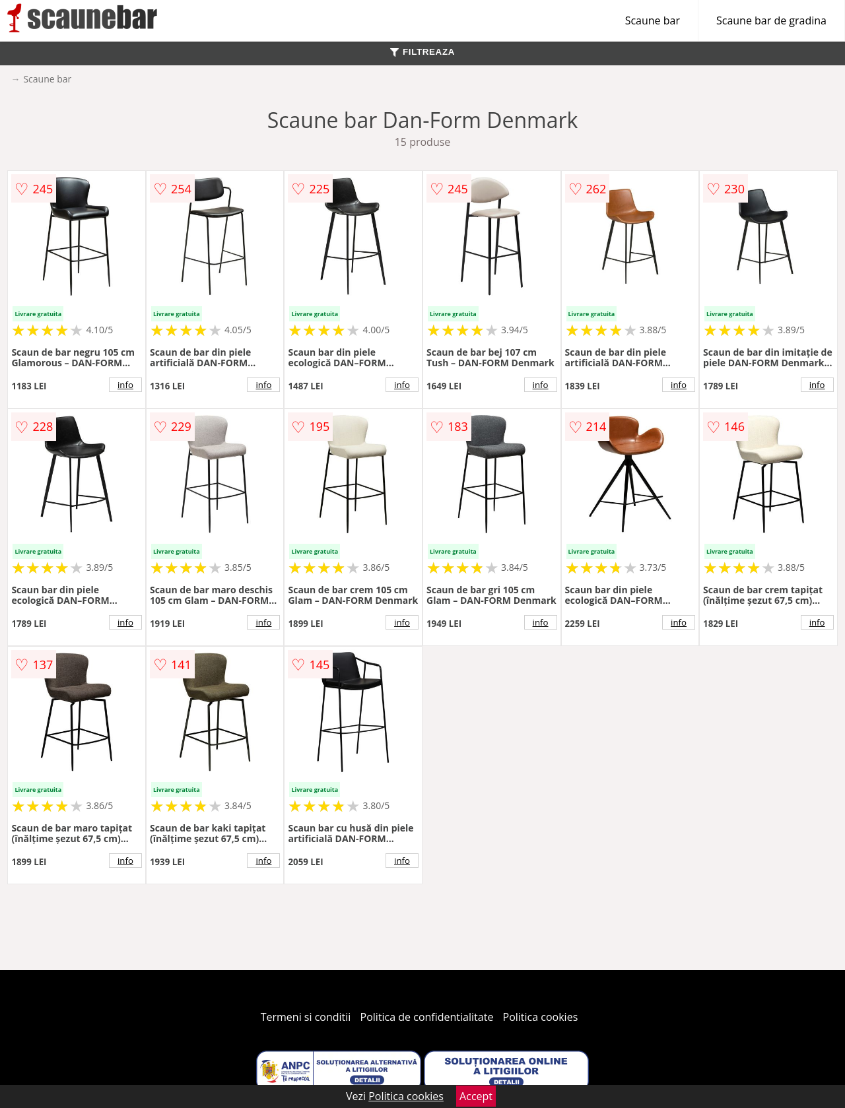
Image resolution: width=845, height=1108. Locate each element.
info (125, 385)
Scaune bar (652, 20)
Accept (475, 1096)
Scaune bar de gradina (771, 20)
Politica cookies (540, 1017)
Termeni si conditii (306, 1017)
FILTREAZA (422, 52)
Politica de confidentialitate (427, 1017)
